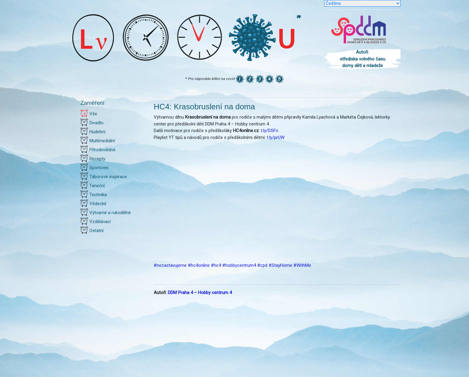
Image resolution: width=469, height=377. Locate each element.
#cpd (262, 265)
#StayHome (280, 265)
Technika (98, 194)
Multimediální (102, 140)
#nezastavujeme (170, 265)
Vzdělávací (100, 221)
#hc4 (216, 265)
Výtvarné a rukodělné (110, 212)
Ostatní (96, 230)
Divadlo (96, 122)
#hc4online (199, 265)
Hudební (97, 131)
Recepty (97, 158)
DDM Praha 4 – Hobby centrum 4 (200, 292)
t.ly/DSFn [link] (269, 130)
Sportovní (98, 167)
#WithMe (302, 265)
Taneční (97, 185)
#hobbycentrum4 (239, 265)
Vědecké (97, 203)
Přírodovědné (102, 149)
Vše (93, 113)
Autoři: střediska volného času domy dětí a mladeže (362, 58)
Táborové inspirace (108, 176)
